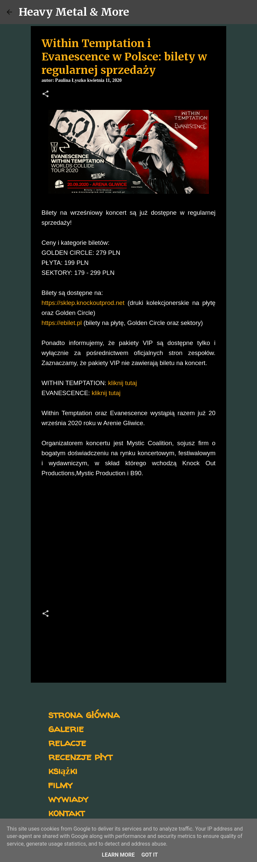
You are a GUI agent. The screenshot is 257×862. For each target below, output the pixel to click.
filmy (60, 784)
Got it (149, 855)
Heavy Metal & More (74, 12)
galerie (66, 728)
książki (62, 770)
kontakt (66, 812)
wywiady (68, 798)
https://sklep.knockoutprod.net (82, 302)
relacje (67, 742)
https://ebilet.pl (61, 322)
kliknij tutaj (122, 382)
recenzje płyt (80, 756)
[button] (45, 94)
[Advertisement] (128, 545)
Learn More (118, 855)
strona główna (83, 714)
